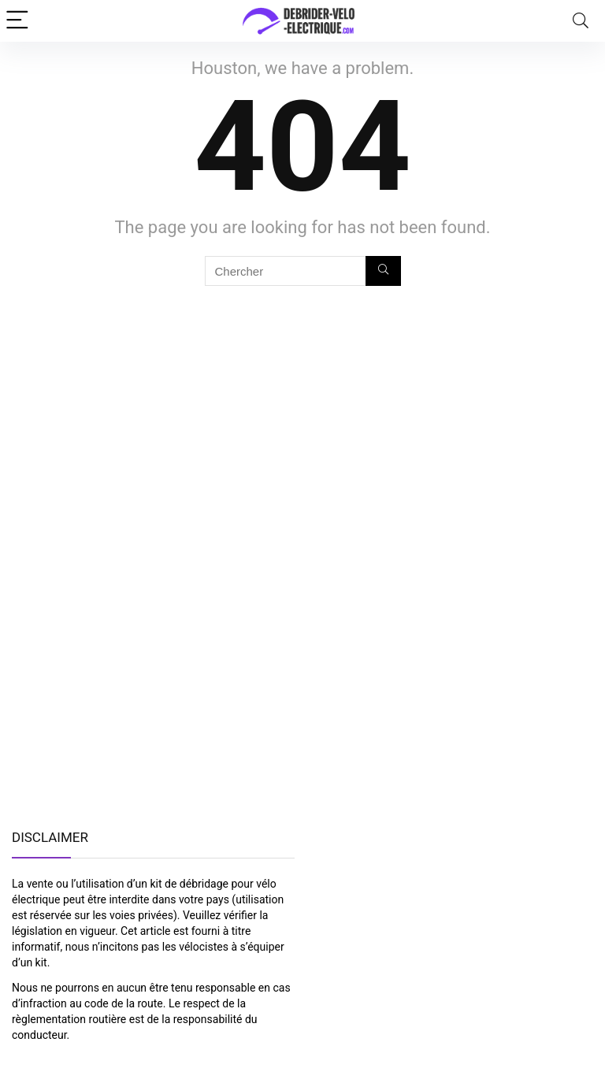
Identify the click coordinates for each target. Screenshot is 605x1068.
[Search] (580, 21)
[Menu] (19, 21)
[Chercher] (383, 271)
